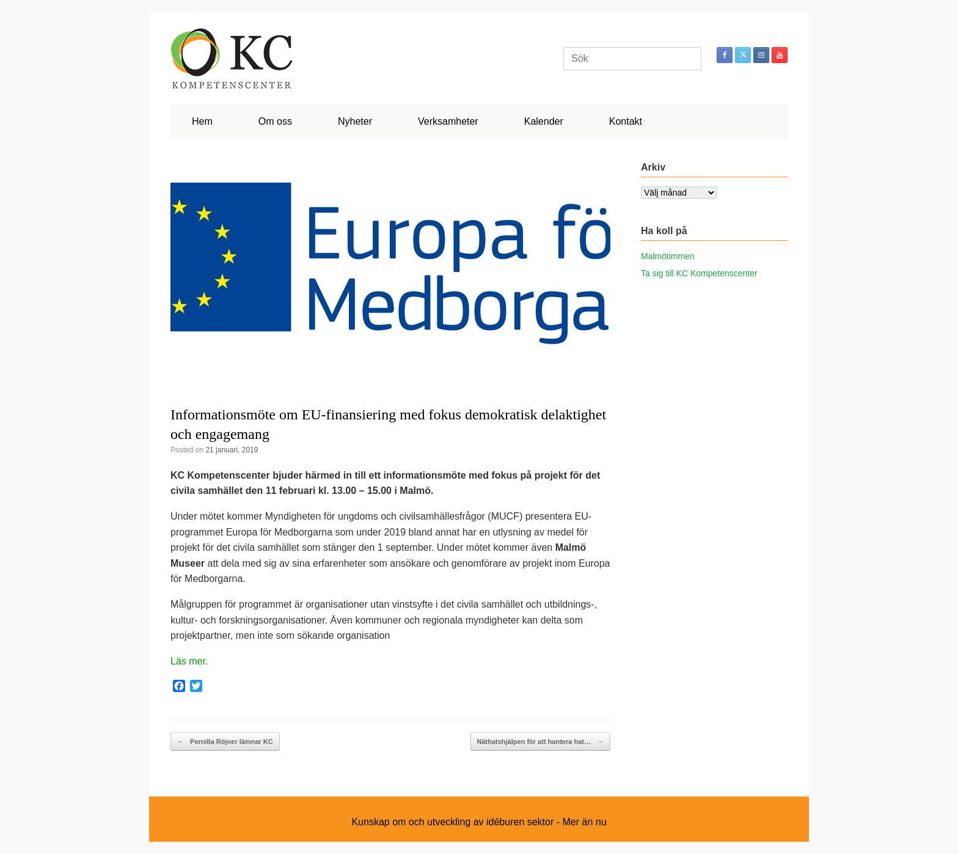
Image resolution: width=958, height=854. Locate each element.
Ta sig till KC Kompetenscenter (699, 273)
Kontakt (625, 121)
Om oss (275, 121)
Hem (202, 121)
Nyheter (355, 121)
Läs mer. (189, 661)
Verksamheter (448, 121)
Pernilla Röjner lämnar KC (225, 742)
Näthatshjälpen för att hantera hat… (540, 742)
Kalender (543, 121)
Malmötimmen (668, 256)
